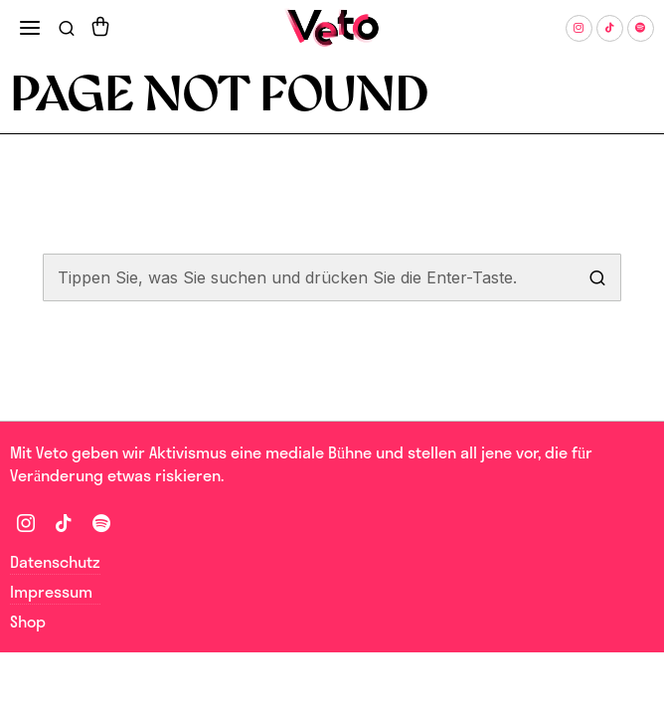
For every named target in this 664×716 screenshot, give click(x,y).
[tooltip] (579, 28)
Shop (28, 621)
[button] (597, 277)
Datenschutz (55, 562)
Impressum (51, 592)
